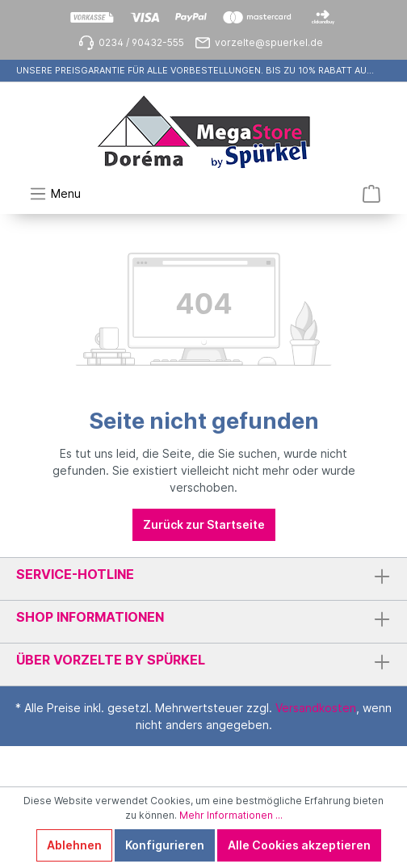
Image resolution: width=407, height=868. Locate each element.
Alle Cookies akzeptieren (299, 845)
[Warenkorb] (371, 194)
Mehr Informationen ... (231, 815)
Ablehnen (74, 845)
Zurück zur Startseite (204, 524)
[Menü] (55, 193)
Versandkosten (315, 708)
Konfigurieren (164, 845)
